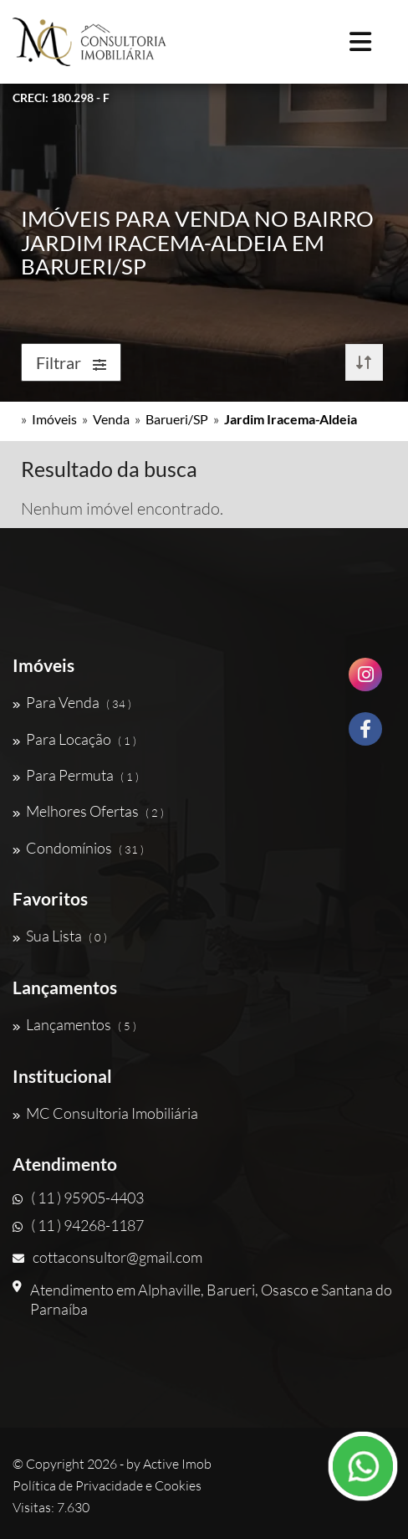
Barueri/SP (176, 419)
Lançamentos (74, 1024)
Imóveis (54, 419)
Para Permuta (76, 775)
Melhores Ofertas (88, 811)
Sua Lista (60, 935)
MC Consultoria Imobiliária (105, 1113)
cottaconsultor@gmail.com (107, 1257)
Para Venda (72, 702)
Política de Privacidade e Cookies (107, 1485)
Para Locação (74, 739)
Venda (111, 419)
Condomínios (78, 848)
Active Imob (177, 1463)
